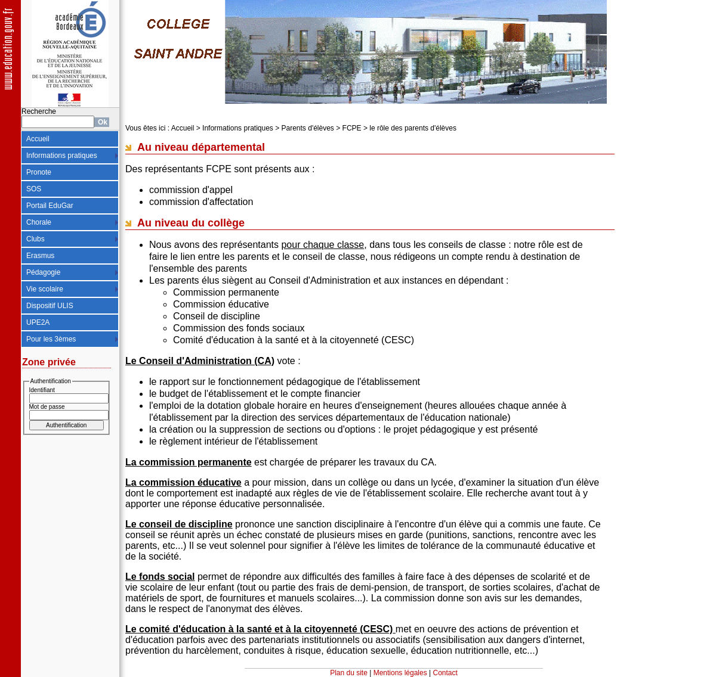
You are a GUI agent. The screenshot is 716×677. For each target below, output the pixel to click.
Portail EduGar (49, 205)
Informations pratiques (61, 155)
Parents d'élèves (308, 128)
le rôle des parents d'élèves (412, 128)
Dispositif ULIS (49, 306)
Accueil (38, 139)
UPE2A (38, 322)
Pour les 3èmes (51, 339)
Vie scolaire (44, 289)
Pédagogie (43, 272)
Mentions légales (400, 673)
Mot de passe (47, 406)
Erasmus (40, 255)
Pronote (38, 172)
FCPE (352, 128)
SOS (33, 189)
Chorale (38, 222)
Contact (445, 673)
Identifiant (42, 390)
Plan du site (349, 673)
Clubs (35, 239)
